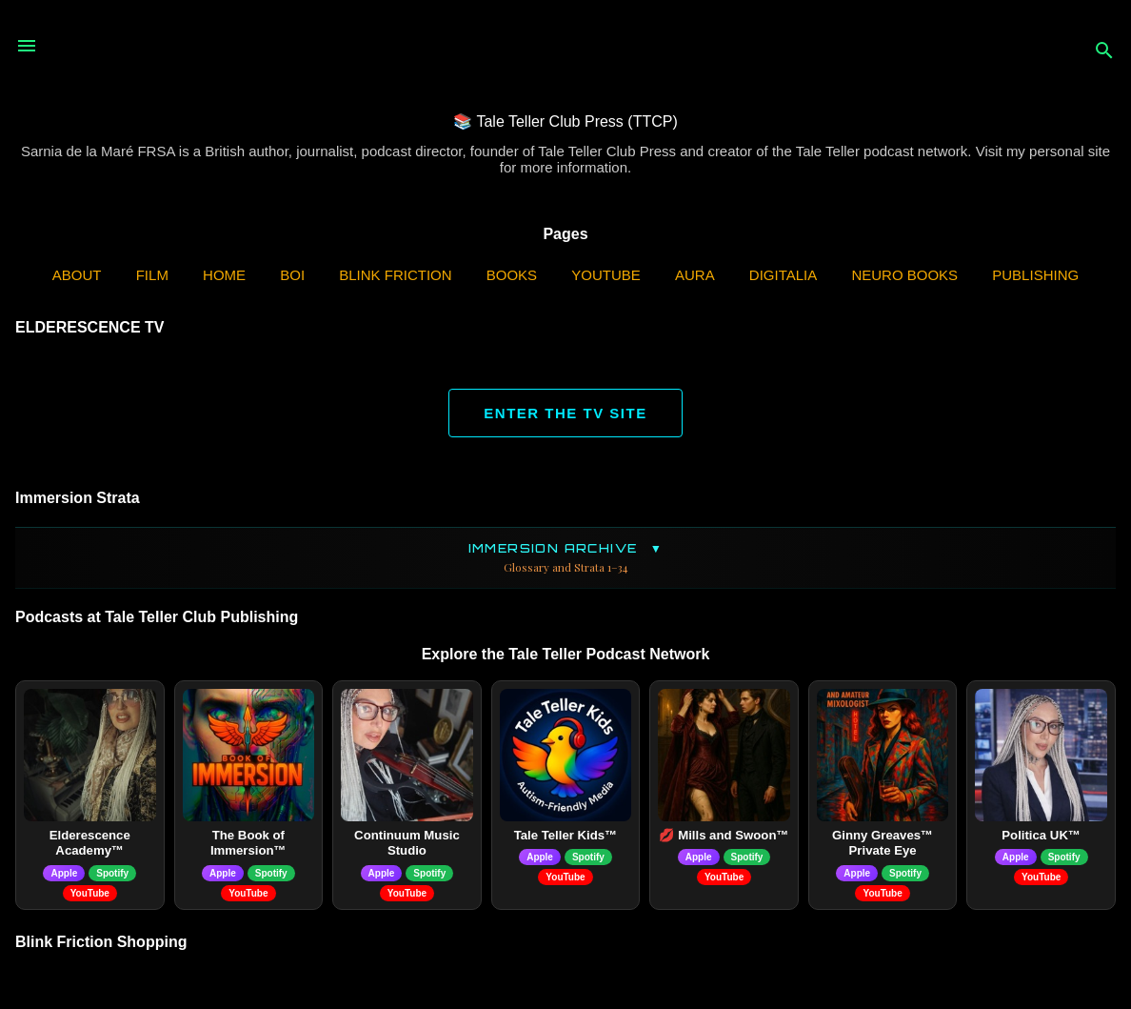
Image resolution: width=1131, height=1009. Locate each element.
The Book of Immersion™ (248, 843)
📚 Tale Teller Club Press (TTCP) (565, 121)
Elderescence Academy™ (90, 843)
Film (152, 275)
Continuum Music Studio (407, 843)
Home (224, 275)
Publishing (1035, 275)
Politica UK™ (1041, 835)
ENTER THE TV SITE (565, 413)
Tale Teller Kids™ (566, 835)
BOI (292, 275)
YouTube (606, 275)
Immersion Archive (565, 558)
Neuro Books (904, 275)
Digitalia (783, 275)
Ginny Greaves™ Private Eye (882, 843)
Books (511, 275)
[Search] (1104, 52)
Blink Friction (395, 275)
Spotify (112, 873)
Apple (63, 873)
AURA (695, 275)
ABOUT (77, 275)
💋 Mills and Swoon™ (723, 835)
